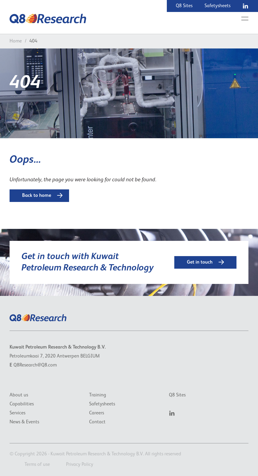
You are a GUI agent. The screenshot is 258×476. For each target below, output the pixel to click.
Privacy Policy (79, 464)
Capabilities (22, 404)
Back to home (42, 195)
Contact (97, 422)
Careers (96, 413)
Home (16, 41)
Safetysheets (217, 6)
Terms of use (37, 464)
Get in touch (205, 262)
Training (97, 395)
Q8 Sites (184, 6)
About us (19, 395)
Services (17, 413)
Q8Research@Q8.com (35, 365)
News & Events (24, 422)
